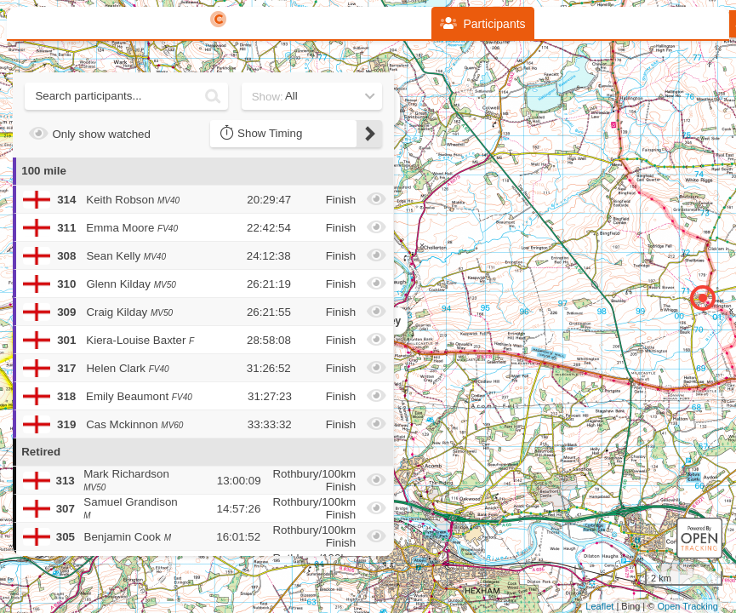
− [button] (409, 181)
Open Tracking (687, 606)
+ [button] (409, 153)
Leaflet (599, 606)
